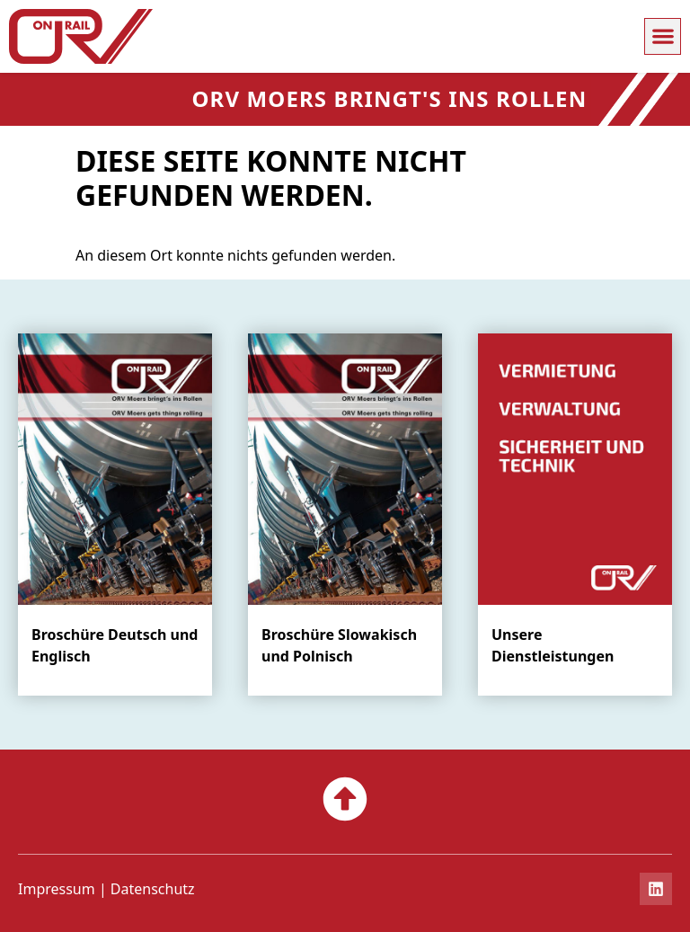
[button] (662, 36)
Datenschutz (153, 889)
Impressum (56, 889)
